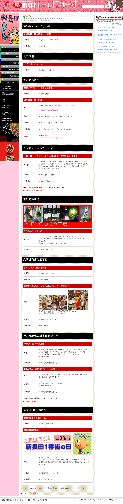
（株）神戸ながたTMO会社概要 (9, 119)
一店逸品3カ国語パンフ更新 (106, 46)
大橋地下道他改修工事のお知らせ (108, 39)
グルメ (9, 55)
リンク (9, 100)
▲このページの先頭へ (29, 493)
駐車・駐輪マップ (9, 87)
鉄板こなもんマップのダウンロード (9, 132)
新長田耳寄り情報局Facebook (9, 93)
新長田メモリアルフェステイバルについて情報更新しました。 (109, 34)
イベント (9, 48)
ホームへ (4, 6)
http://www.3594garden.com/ (33, 191)
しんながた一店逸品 (9, 68)
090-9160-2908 (48, 250)
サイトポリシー (43, 500)
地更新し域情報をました (105, 30)
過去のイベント (9, 106)
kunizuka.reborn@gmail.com (54, 138)
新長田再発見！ (9, 28)
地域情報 (9, 61)
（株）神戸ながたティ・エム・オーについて (18, 500)
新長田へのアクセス (9, 80)
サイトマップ (9, 113)
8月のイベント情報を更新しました (108, 27)
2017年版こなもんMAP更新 (106, 42)
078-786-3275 (45, 135)
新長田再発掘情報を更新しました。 (108, 49)
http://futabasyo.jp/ (29, 401)
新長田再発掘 (9, 74)
